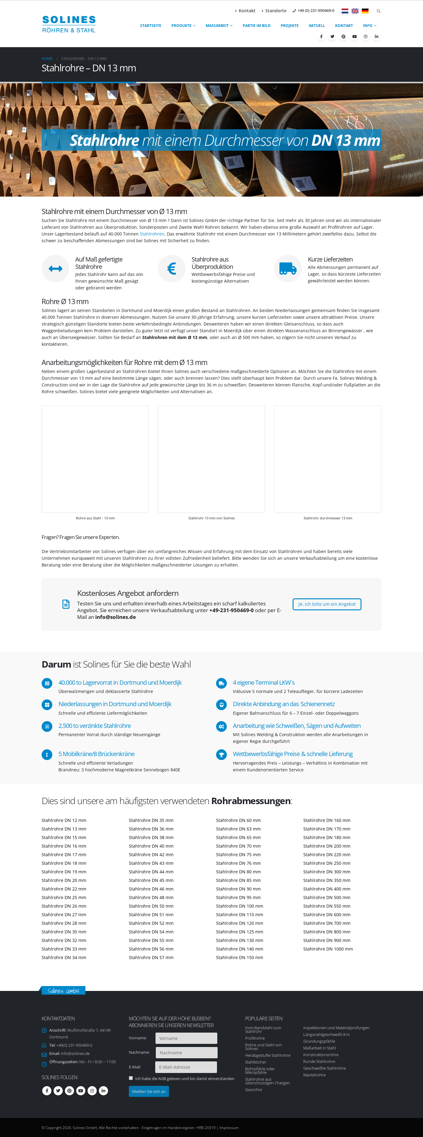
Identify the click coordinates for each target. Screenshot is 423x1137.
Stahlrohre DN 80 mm (238, 872)
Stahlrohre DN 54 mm (151, 932)
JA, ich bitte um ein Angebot (327, 604)
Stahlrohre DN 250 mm (326, 863)
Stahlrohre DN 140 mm (239, 949)
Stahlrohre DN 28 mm (64, 923)
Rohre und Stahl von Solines (263, 1046)
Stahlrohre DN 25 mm (64, 897)
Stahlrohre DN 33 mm (64, 949)
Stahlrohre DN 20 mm (64, 880)
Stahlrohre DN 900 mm (326, 940)
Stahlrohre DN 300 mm (326, 872)
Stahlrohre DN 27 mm (64, 914)
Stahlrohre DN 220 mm (326, 854)
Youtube (80, 1090)
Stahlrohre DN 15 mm (64, 837)
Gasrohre (253, 1089)
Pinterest (69, 1090)
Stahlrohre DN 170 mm (326, 829)
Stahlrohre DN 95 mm (238, 897)
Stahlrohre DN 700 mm (326, 923)
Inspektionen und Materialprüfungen (336, 1027)
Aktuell (317, 25)
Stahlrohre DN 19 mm (64, 872)
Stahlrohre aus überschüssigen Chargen (267, 1081)
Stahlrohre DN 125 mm (239, 932)
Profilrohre (255, 1038)
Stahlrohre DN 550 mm (326, 906)
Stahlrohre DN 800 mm (326, 932)
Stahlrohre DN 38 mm (151, 837)
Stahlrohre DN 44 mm (151, 872)
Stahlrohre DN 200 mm (326, 846)
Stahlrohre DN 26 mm (64, 906)
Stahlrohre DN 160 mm (326, 820)
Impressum (229, 1127)
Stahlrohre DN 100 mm (239, 906)
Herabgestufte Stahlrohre (267, 1055)
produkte (181, 25)
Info (367, 25)
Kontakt (245, 10)
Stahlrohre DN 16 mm (64, 846)
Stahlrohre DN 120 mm (239, 923)
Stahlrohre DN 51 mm (151, 914)
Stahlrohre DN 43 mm (151, 863)
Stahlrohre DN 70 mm (238, 846)
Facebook (46, 1090)
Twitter (58, 1090)
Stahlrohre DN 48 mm (151, 897)
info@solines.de (75, 1053)
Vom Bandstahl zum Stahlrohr (263, 1029)
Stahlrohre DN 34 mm (64, 957)
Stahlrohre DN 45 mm (151, 880)
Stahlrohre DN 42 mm (151, 854)
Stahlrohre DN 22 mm (64, 889)
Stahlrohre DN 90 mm (238, 889)
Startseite (150, 25)
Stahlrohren (152, 234)
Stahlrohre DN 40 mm (151, 846)
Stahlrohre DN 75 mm (238, 854)
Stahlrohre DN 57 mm (151, 957)
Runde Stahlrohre (319, 1061)
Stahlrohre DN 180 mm (326, 837)
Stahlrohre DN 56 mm (151, 949)
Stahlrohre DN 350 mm (326, 880)
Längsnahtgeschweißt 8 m (326, 1034)
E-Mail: (141, 1067)
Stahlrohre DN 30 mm (64, 932)
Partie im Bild (257, 25)
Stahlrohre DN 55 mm (151, 940)
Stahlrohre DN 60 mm (238, 820)
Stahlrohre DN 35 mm (151, 820)
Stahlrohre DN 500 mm (326, 897)
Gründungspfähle (319, 1041)
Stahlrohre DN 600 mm (326, 914)
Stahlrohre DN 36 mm (151, 829)
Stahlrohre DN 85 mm (238, 880)
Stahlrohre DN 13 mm (64, 829)
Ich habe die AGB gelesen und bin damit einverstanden (184, 1078)
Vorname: (142, 1038)
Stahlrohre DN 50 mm (151, 906)
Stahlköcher (255, 1062)
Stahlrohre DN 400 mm (326, 889)
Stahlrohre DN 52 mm (151, 923)
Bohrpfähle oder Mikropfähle (260, 1070)
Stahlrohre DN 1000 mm (328, 949)
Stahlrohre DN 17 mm (64, 854)
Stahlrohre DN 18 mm (64, 863)
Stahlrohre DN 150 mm (239, 957)
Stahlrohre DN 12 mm (64, 820)
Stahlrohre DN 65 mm (238, 837)
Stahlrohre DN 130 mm (239, 940)
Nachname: (142, 1052)
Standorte (274, 10)
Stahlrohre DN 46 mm (151, 889)
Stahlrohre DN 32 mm (64, 940)
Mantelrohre (314, 1075)
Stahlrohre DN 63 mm (238, 829)
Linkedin (103, 1090)
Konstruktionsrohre (321, 1054)
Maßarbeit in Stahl (319, 1048)
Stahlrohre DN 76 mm (238, 863)
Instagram (92, 1090)
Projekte (290, 25)
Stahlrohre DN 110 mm (239, 914)
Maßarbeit (217, 25)
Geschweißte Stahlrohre (324, 1068)
